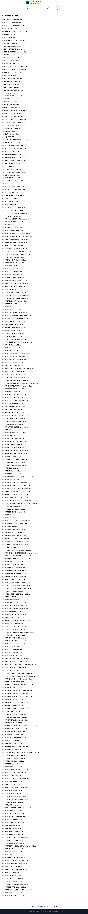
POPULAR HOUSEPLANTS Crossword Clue (14, 576)
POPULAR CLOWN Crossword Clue (12, 362)
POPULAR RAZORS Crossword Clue (12, 866)
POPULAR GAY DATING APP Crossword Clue (15, 541)
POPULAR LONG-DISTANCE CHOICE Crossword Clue (17, 632)
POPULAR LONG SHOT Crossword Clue (13, 629)
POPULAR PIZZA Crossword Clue (11, 793)
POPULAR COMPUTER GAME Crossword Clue (15, 380)
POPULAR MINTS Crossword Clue (11, 650)
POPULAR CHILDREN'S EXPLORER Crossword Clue (16, 342)
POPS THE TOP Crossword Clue (11, 163)
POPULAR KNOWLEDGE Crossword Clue (13, 614)
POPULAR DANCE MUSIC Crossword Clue (14, 433)
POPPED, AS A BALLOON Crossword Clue (14, 67)
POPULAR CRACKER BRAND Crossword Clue (15, 415)
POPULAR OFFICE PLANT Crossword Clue (14, 717)
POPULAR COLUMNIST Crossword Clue (13, 374)
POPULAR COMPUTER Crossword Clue (13, 377)
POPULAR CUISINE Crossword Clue (12, 424)
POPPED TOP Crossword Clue (10, 55)
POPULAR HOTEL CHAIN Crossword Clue (14, 565)
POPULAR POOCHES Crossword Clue (12, 823)
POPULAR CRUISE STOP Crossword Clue (13, 421)
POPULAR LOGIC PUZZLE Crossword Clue (14, 626)
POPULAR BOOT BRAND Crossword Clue (13, 292)
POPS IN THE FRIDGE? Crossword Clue (13, 146)
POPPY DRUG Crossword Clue (10, 99)
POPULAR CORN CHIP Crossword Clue (13, 406)
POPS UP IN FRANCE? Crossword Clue (13, 172)
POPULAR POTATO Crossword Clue (12, 831)
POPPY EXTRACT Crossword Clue (11, 102)
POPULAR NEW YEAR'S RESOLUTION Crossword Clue (17, 685)
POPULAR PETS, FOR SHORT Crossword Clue (15, 779)
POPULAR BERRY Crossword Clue (11, 275)
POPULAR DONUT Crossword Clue (12, 474)
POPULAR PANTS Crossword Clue (11, 740)
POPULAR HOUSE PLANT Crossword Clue (14, 571)
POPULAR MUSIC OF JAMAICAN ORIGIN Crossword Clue (18, 664)
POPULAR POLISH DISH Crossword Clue (13, 814)
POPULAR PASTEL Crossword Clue (11, 749)
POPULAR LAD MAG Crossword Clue (12, 617)
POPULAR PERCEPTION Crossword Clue (13, 755)
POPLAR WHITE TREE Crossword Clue (12, 26)
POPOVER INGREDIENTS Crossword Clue (14, 31)
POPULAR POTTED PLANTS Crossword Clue (14, 837)
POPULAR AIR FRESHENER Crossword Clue (14, 210)
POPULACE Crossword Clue (9, 201)
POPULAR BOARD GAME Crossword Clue (14, 280)
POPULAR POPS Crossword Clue (11, 828)
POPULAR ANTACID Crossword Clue (12, 225)
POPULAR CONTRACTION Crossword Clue (14, 395)
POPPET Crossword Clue (8, 75)
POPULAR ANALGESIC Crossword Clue (13, 222)
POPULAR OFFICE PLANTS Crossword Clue (14, 720)
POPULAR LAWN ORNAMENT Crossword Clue (15, 620)
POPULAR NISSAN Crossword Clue (12, 699)
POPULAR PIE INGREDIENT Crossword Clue (14, 787)
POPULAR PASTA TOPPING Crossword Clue (14, 746)
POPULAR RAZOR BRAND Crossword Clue (14, 864)
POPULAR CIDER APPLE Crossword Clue (13, 360)
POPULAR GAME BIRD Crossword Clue (13, 530)
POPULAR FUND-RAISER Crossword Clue (13, 518)
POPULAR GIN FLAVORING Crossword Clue (14, 544)
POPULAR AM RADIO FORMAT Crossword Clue (15, 219)
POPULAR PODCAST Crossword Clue (12, 811)
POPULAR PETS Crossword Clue (11, 776)
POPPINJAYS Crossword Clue (10, 87)
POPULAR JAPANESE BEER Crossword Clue (14, 606)
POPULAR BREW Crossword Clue (11, 307)
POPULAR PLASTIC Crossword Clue (12, 802)
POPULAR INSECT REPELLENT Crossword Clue (15, 594)
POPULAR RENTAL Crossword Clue (12, 881)
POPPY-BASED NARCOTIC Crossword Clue (14, 119)
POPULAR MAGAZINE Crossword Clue (13, 635)
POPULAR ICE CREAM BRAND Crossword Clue (15, 582)
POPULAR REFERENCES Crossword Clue (13, 878)
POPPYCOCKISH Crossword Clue (11, 128)
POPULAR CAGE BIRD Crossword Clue (13, 321)
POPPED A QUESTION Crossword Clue (13, 40)
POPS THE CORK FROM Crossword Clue (13, 157)
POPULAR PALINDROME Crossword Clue (13, 738)
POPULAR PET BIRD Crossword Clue (12, 767)
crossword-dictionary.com (47, 911)
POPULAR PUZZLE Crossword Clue (12, 855)
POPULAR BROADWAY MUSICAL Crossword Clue (16, 316)
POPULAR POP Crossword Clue (10, 825)
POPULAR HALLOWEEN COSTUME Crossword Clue (17, 556)
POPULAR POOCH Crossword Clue (12, 820)
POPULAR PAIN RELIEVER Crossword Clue (14, 732)
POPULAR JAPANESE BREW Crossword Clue (14, 609)
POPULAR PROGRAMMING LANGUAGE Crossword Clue (18, 846)
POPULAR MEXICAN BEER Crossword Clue (14, 641)
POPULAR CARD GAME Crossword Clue (13, 327)
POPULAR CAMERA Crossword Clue (12, 324)
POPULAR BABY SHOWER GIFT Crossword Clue (16, 254)
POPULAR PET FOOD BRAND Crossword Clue (15, 770)
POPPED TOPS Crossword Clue (10, 61)
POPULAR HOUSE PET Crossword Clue (13, 568)
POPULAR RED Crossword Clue (10, 872)
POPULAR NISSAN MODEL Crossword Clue (14, 702)
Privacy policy (59, 911)
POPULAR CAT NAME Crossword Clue (12, 333)
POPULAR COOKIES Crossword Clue (12, 404)
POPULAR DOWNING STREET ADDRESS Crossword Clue (18, 477)
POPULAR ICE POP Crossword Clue (12, 591)
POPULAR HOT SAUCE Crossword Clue (13, 562)
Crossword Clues (30, 8)
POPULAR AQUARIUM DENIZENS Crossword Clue (16, 237)
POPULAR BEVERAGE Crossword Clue (12, 278)
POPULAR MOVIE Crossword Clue (11, 656)
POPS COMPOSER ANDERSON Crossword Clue (15, 140)
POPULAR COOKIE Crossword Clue (12, 398)
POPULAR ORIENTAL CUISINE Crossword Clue (15, 729)
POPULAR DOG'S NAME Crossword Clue (13, 465)
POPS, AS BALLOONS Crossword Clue (12, 187)
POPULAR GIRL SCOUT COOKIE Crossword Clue (16, 550)
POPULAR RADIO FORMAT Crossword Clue (14, 861)
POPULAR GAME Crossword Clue (11, 527)
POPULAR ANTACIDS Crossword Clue (12, 228)
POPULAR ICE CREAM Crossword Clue (13, 579)
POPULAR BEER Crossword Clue (11, 269)
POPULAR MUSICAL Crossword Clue (12, 670)
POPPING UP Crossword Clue (10, 84)
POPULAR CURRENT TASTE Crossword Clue (14, 427)
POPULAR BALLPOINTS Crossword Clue (13, 260)
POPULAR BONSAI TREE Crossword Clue (13, 286)
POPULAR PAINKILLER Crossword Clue (13, 735)
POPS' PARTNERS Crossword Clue (11, 178)
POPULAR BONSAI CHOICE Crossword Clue (14, 283)
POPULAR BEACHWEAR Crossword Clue (13, 263)
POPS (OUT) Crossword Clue (10, 134)
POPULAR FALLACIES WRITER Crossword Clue (15, 486)
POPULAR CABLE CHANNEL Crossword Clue (15, 319)
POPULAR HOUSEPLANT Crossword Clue (14, 573)
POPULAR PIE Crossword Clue (10, 784)
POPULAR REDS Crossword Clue (11, 875)
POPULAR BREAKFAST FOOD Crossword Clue (15, 298)
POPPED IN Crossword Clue (9, 43)
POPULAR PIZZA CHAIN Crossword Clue (13, 796)
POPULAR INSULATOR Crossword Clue (13, 597)
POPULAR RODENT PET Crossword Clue (13, 887)
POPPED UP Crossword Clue (10, 64)
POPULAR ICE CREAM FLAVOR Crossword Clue (15, 585)
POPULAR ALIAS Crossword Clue (11, 216)
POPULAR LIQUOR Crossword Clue (12, 623)
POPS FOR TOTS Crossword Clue (11, 143)
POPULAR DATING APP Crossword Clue (13, 436)
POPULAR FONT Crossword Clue (11, 506)
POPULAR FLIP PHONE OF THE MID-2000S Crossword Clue (19, 503)
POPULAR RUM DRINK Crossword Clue (13, 896)
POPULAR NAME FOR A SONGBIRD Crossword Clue (17, 673)
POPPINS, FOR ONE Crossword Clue (12, 90)
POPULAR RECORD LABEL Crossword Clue (14, 869)
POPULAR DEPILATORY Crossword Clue (13, 442)
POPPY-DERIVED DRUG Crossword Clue (13, 122)
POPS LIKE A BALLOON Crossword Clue (13, 149)
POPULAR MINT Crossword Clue (11, 647)
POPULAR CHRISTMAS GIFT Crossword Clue (15, 357)
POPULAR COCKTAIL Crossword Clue (12, 365)
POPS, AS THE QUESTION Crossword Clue (14, 190)
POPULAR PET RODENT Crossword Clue (13, 773)
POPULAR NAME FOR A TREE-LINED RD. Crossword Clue (18, 676)
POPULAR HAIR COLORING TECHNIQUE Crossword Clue (18, 553)
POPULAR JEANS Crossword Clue (11, 612)
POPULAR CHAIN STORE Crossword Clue (13, 339)
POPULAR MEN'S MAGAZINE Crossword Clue (15, 638)
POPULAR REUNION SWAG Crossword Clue (14, 884)
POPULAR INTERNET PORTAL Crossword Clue (15, 600)
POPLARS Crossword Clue (9, 28)
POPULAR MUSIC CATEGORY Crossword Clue (15, 658)
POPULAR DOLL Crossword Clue (11, 468)
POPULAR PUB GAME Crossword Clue (13, 849)
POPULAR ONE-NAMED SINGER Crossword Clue (16, 723)
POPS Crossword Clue (8, 131)
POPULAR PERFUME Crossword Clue (12, 761)
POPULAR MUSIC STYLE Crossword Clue (13, 667)
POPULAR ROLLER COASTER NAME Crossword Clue (17, 890)
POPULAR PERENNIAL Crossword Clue (13, 758)
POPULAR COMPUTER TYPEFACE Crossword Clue (16, 386)
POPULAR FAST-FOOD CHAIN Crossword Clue (15, 491)
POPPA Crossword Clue (8, 34)
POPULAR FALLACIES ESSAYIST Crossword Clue (16, 483)
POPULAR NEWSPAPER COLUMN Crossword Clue (16, 691)
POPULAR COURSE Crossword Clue (12, 409)
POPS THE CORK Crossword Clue (11, 154)
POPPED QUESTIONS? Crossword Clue (13, 49)
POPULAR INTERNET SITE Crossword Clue (14, 603)
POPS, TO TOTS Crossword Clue (11, 198)
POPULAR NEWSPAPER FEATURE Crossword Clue (16, 694)
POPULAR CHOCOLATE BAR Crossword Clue (15, 351)
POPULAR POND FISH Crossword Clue (13, 817)
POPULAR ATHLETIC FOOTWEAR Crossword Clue (16, 251)
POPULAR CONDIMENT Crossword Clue (13, 389)
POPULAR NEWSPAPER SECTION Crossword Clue (16, 697)
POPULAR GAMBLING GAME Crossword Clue (15, 524)
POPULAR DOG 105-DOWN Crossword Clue (14, 459)
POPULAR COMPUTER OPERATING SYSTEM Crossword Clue (19, 383)
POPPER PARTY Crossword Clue (11, 72)
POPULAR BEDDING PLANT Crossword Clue (14, 266)
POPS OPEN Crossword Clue (10, 152)
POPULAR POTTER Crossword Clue (12, 840)
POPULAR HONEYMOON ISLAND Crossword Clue (16, 559)
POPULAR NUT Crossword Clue (10, 711)
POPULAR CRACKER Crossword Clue (12, 412)
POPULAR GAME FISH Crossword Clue (13, 532)
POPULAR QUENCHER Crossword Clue (13, 858)
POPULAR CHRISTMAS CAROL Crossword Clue (15, 354)
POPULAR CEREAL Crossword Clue (12, 336)
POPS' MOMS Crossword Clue (10, 175)
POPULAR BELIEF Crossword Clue (11, 272)
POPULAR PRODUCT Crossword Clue (12, 843)
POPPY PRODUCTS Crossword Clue (12, 116)
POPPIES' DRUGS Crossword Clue (11, 78)
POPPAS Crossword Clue (8, 37)
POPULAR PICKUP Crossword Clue (12, 781)
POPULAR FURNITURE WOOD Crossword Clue (15, 521)
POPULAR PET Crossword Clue (10, 764)
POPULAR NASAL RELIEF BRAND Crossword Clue (16, 679)
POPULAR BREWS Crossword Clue (11, 310)
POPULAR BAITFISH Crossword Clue (12, 257)
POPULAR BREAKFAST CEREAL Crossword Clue (15, 295)
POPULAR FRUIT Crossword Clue (11, 515)
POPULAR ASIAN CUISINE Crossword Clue (14, 248)
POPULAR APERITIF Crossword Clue (12, 231)
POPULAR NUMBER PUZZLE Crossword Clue (15, 708)
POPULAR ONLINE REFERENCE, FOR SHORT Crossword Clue (20, 726)
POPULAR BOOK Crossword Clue (11, 289)
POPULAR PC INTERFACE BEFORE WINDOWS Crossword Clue (20, 752)
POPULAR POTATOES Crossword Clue (12, 834)
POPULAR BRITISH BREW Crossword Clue (14, 313)
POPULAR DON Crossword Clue (11, 471)
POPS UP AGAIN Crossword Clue (11, 169)
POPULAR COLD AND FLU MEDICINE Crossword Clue (17, 368)
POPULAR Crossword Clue (9, 204)
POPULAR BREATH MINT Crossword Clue (14, 301)
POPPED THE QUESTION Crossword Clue (14, 52)
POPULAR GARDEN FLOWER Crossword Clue (15, 538)
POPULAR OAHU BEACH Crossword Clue (13, 714)
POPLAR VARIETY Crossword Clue (11, 20)
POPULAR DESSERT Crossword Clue (12, 445)
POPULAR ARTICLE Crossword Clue (12, 245)
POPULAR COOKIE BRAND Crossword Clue (14, 401)
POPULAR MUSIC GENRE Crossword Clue (14, 661)
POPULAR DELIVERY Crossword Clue (12, 439)
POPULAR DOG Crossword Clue (11, 456)
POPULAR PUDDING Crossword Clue (12, 852)
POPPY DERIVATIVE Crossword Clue (12, 96)
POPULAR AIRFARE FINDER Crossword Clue (14, 213)
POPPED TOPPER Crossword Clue (11, 58)
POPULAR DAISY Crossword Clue (11, 430)
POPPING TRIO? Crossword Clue (11, 81)
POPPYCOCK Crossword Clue (10, 125)
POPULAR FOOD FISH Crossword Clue (13, 509)
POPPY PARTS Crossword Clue (10, 108)
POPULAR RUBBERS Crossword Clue (12, 893)
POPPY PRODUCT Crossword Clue (11, 113)
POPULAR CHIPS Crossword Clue (11, 348)
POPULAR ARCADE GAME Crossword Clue (14, 242)
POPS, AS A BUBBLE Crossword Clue (12, 184)
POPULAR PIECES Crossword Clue (11, 790)
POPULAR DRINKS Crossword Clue (12, 480)
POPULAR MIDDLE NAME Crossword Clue (14, 644)
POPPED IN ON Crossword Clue (11, 46)
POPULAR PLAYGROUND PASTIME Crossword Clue (17, 808)
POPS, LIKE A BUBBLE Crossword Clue (13, 195)
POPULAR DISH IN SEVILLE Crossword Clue (14, 450)
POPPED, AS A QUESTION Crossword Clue (14, 69)
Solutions (40, 7)
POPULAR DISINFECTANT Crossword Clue (14, 453)
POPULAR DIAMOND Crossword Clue (12, 447)
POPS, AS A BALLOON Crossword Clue (13, 181)
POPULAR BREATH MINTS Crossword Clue (14, 304)
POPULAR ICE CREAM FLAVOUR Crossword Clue (16, 588)
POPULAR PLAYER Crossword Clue (11, 805)
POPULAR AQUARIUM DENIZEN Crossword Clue (16, 234)
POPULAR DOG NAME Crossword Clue (13, 462)
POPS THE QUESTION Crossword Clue (13, 160)
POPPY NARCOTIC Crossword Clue (12, 105)
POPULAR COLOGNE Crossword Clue (12, 371)
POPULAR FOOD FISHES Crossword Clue (13, 512)
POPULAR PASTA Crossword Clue (11, 743)
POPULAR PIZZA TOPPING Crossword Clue (14, 799)
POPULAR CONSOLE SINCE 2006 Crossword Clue (16, 392)
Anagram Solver (49, 8)
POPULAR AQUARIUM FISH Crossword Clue (14, 239)
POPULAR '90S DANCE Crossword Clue (13, 207)
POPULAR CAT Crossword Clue (10, 330)
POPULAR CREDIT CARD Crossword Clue (13, 418)
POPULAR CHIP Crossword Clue (11, 345)
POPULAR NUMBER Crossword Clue (12, 705)
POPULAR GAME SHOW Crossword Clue (13, 535)
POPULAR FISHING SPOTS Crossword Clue (14, 497)
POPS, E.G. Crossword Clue (9, 193)
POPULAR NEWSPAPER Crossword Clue (13, 688)
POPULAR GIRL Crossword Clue (11, 547)
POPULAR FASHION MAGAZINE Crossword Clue (16, 488)
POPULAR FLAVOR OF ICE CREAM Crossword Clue (16, 500)
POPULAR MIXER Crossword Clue (11, 653)
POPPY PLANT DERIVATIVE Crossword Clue (14, 111)
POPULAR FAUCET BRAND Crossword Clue (14, 494)
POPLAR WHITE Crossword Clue (11, 23)
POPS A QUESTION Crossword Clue (12, 137)
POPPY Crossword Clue (8, 93)
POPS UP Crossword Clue (9, 166)
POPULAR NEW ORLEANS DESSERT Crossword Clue (17, 682)
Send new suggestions (58, 8)
